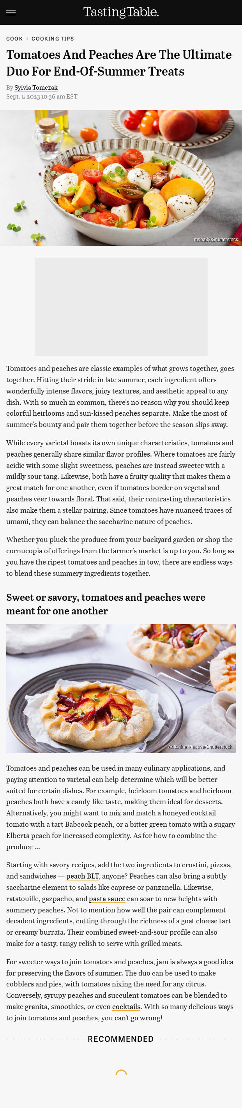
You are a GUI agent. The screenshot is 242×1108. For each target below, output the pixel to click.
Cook (14, 38)
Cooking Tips (53, 38)
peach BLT (82, 875)
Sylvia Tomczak (36, 87)
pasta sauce (107, 898)
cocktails (126, 1006)
